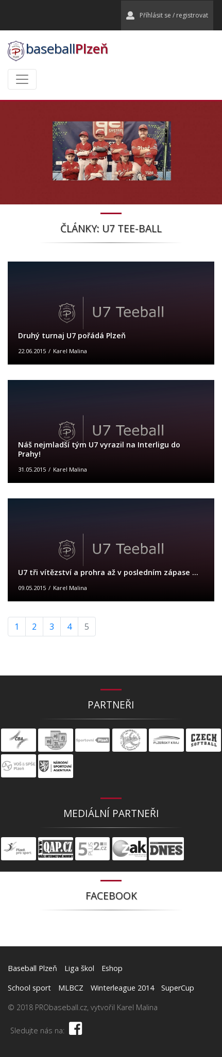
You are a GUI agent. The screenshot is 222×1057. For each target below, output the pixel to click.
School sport (29, 988)
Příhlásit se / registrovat (167, 15)
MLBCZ (70, 988)
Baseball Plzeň (32, 968)
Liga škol (79, 968)
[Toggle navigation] (22, 79)
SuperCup (177, 988)
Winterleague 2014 (122, 988)
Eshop (112, 968)
